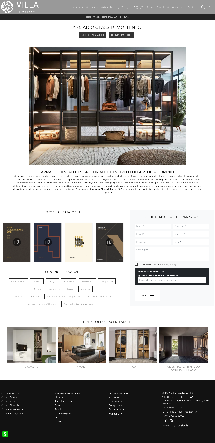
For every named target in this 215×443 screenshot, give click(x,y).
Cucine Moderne (10, 401)
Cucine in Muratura (12, 409)
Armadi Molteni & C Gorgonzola (63, 296)
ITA (210, 7)
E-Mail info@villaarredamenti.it (179, 411)
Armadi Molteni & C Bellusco (25, 296)
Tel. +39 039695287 (173, 407)
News (150, 7)
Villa (123, 7)
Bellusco (85, 289)
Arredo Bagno (63, 413)
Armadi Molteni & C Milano (42, 304)
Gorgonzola (107, 281)
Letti (57, 417)
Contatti (192, 7)
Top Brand (116, 414)
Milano (37, 289)
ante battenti (18, 281)
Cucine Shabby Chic (12, 413)
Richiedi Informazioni (92, 35)
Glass (127, 17)
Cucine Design (9, 397)
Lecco (70, 289)
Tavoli (58, 409)
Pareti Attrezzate (64, 401)
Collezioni (92, 7)
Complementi (116, 405)
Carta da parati (117, 409)
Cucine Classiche (10, 405)
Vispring (139, 7)
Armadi (118, 17)
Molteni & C (87, 281)
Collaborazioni (175, 7)
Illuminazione (116, 401)
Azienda (78, 7)
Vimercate (54, 289)
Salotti (58, 405)
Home (88, 17)
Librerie (59, 397)
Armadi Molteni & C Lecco (100, 296)
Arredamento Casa (103, 17)
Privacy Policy (169, 264)
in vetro (37, 281)
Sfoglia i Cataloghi (121, 35)
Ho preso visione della (157, 264)
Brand (160, 7)
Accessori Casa (119, 393)
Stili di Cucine (10, 393)
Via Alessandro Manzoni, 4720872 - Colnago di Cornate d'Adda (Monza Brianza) (186, 400)
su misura (69, 281)
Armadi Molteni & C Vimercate (80, 304)
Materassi (114, 397)
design (52, 281)
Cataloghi (107, 7)
